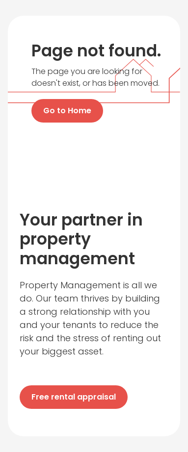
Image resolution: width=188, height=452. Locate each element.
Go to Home (67, 110)
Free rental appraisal (73, 396)
